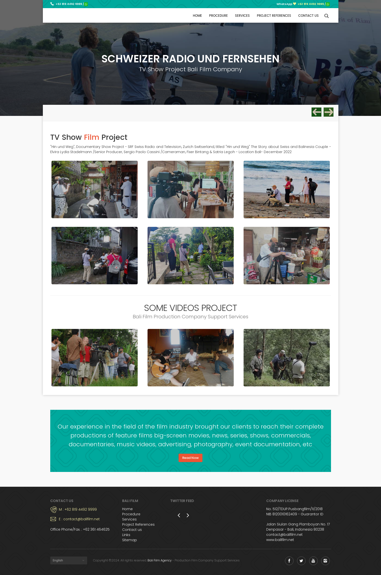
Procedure (218, 15)
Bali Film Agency (160, 560)
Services (242, 15)
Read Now (190, 457)
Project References (274, 15)
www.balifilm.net (280, 539)
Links (126, 534)
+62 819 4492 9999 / (72, 4)
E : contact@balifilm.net (79, 519)
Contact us (308, 15)
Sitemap (129, 540)
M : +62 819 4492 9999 (78, 509)
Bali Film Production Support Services (68, 15)
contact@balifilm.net (284, 534)
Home (197, 15)
